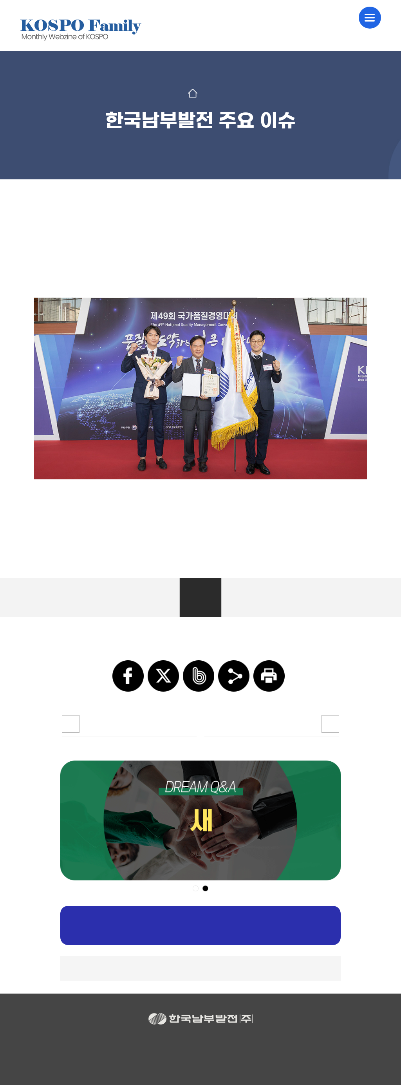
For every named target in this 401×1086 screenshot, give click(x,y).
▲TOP (200, 969)
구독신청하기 (200, 926)
